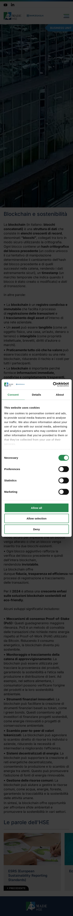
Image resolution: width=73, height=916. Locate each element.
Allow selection (36, 518)
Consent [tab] (13, 394)
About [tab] (60, 394)
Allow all (36, 507)
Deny (36, 529)
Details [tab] (36, 394)
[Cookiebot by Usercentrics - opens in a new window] (53, 384)
